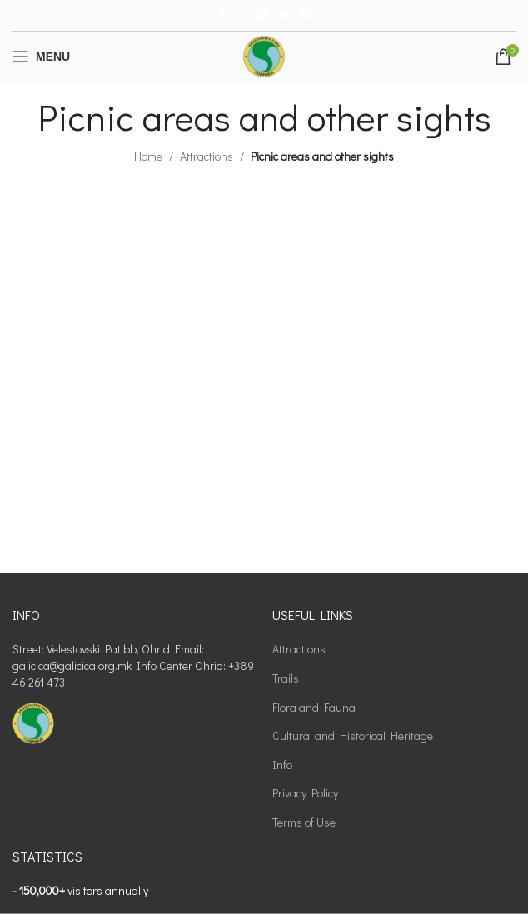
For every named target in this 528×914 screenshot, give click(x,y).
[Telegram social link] (305, 15)
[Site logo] (264, 54)
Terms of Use (304, 822)
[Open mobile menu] (41, 56)
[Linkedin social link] (284, 15)
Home (148, 156)
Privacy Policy (305, 793)
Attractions (206, 156)
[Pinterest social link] (263, 15)
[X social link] (241, 15)
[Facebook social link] (222, 15)
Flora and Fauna (314, 707)
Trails (285, 678)
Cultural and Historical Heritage (352, 735)
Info (282, 764)
